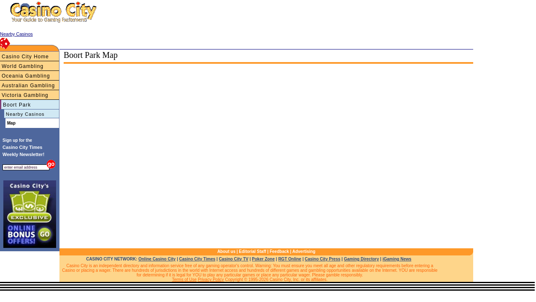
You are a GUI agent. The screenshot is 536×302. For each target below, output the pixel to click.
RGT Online (289, 259)
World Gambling (23, 66)
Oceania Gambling (26, 76)
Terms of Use (184, 279)
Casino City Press (322, 259)
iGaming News (396, 259)
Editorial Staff (252, 251)
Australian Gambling (28, 86)
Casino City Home (25, 57)
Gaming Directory (361, 259)
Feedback (279, 251)
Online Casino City (156, 259)
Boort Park (17, 105)
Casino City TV (234, 259)
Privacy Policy (211, 279)
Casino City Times (197, 259)
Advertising (303, 251)
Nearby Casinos (25, 114)
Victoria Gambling (25, 95)
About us (226, 251)
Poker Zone (263, 259)
